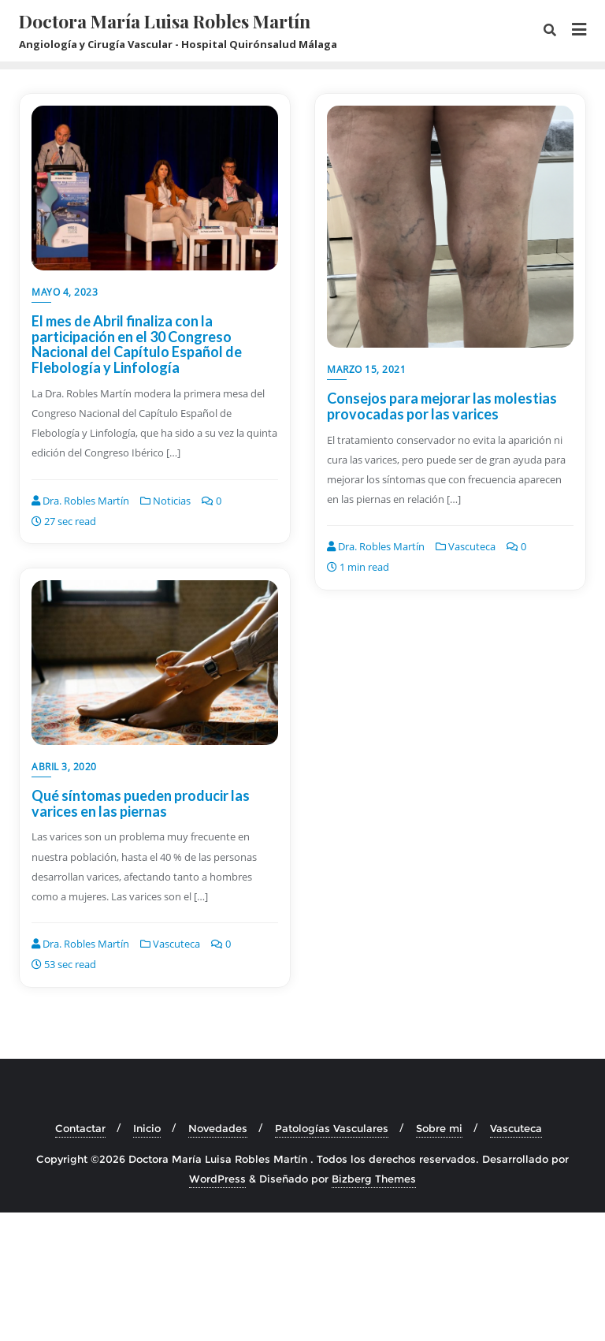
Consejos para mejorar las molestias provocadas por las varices (442, 406)
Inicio (147, 1128)
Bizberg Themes (374, 1178)
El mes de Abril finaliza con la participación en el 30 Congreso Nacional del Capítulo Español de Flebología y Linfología (137, 344)
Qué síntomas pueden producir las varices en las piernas (141, 803)
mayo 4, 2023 (65, 292)
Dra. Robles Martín (80, 501)
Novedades (217, 1128)
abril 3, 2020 (64, 766)
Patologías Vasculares (331, 1128)
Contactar (80, 1128)
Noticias (165, 501)
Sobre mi (439, 1128)
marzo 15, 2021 (366, 369)
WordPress (217, 1178)
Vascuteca (466, 546)
